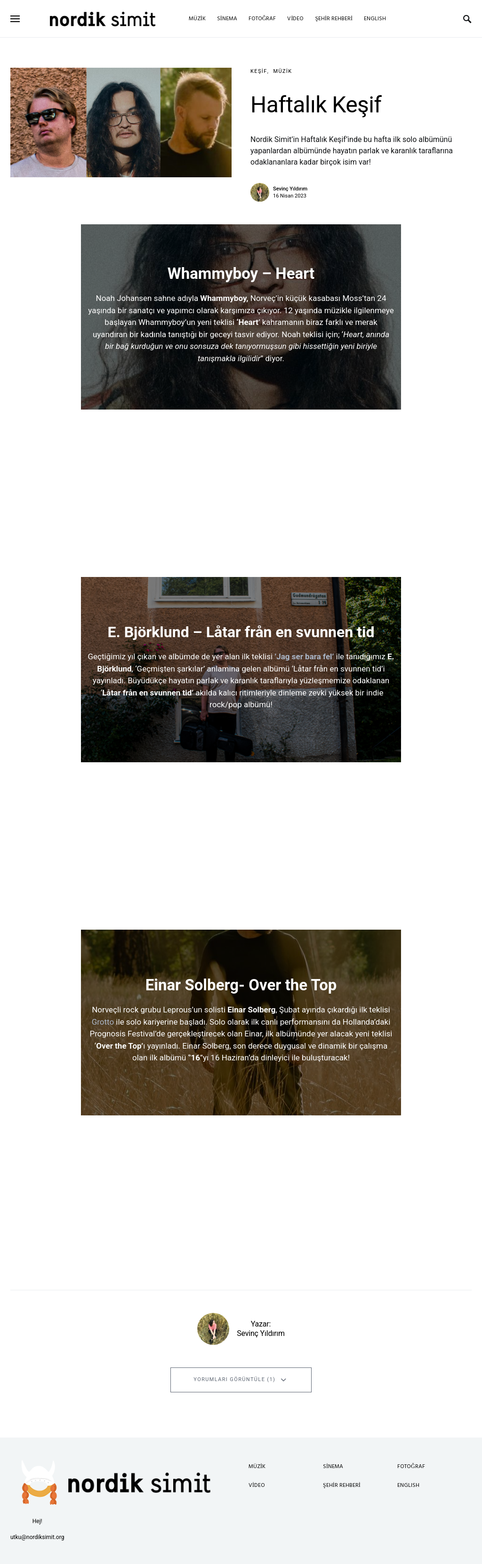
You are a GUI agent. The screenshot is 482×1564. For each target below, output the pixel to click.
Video (257, 1485)
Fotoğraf (411, 1466)
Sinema (333, 1466)
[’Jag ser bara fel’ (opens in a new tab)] (335, 656)
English (408, 1485)
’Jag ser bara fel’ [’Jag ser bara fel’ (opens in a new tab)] (304, 656)
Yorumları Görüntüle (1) (234, 1379)
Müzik (282, 71)
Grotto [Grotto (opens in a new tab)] (103, 1022)
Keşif (258, 71)
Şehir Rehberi (342, 1485)
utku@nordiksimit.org (37, 1537)
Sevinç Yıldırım (290, 189)
